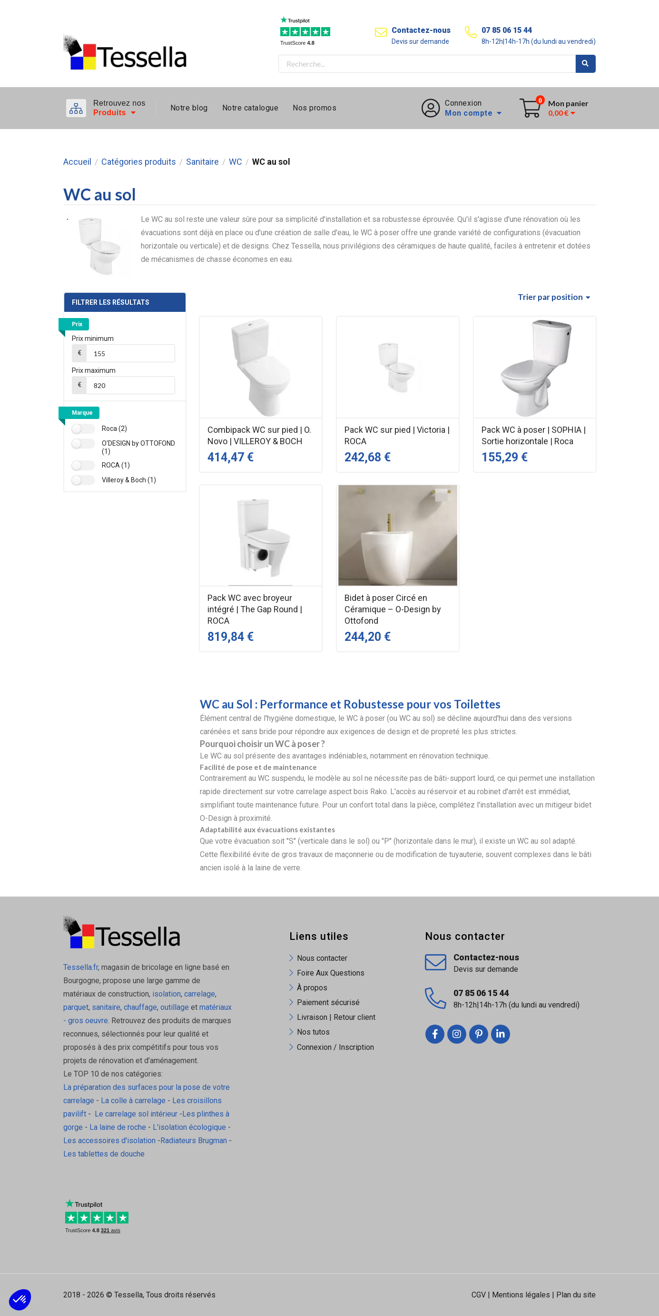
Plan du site (576, 1294)
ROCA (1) (116, 465)
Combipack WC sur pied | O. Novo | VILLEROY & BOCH (259, 435)
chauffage (140, 1007)
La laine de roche (117, 1127)
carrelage (199, 993)
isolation (165, 993)
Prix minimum (93, 338)
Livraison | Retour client (336, 1017)
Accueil (77, 162)
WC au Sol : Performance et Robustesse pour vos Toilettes (350, 704)
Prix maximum (94, 370)
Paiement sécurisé (328, 1002)
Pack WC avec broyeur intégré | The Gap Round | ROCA (254, 609)
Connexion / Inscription (335, 1047)
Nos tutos (313, 1032)
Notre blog (189, 107)
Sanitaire (202, 162)
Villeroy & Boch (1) (129, 480)
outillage (174, 1007)
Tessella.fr (80, 967)
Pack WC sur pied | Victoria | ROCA (397, 435)
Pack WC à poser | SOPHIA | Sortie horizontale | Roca (534, 435)
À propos (312, 987)
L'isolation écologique (189, 1127)
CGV (479, 1294)
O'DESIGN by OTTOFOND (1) (138, 447)
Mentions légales (521, 1294)
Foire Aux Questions (330, 972)
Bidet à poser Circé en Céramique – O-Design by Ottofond (392, 609)
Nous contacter (322, 958)
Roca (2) (114, 428)
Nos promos (314, 107)
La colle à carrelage (133, 1100)
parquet (76, 1007)
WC (235, 162)
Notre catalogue (250, 107)
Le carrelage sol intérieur (136, 1113)
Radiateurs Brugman (193, 1140)
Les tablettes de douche (105, 1153)
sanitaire (106, 1007)
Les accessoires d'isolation (109, 1140)
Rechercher (586, 64)
